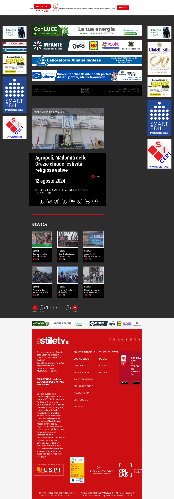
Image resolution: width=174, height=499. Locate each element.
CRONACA (62, 8)
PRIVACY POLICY (83, 372)
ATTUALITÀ (77, 8)
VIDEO (123, 8)
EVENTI (102, 8)
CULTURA (96, 8)
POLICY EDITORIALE (84, 352)
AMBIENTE (108, 8)
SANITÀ (90, 8)
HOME (31, 8)
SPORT (114, 8)
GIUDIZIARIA (69, 8)
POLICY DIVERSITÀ (83, 379)
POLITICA (84, 8)
